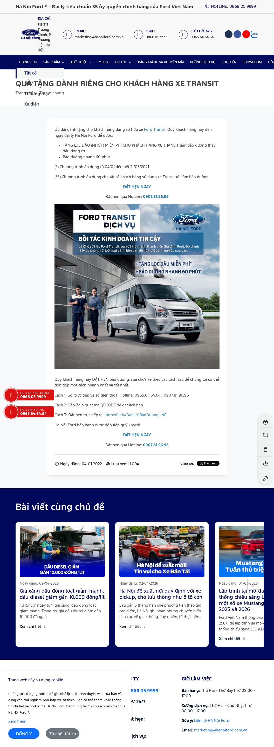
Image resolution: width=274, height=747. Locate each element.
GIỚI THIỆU (79, 62)
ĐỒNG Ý (24, 734)
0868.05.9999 (143, 691)
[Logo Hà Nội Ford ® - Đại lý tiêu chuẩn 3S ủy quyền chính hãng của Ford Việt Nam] (30, 34)
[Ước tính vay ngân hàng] (265, 463)
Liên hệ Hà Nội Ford (211, 720)
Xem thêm (17, 721)
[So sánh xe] (265, 434)
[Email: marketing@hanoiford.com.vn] (96, 34)
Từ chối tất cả (62, 734)
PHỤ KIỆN (229, 62)
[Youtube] (246, 34)
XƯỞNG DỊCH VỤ (202, 62)
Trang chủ (24, 93)
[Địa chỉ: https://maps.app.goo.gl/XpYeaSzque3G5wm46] (43, 34)
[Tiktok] (228, 34)
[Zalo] (254, 34)
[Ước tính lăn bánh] (265, 449)
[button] (252, 584)
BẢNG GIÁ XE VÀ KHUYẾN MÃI (161, 62)
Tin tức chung (51, 93)
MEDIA (103, 62)
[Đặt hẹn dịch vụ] (265, 478)
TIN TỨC (121, 62)
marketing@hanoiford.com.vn (220, 730)
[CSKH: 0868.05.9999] (154, 34)
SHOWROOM (252, 62)
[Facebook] (237, 34)
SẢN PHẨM (51, 62)
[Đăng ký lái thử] (265, 420)
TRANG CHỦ (28, 62)
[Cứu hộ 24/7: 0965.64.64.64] (199, 34)
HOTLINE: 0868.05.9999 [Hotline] (230, 7)
